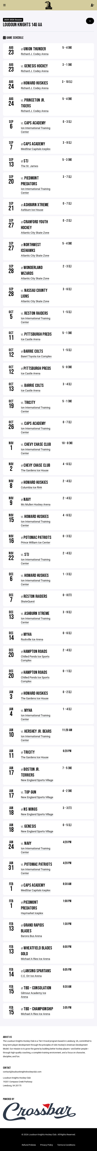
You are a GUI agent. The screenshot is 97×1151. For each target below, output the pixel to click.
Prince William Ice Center (35, 542)
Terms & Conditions (66, 1144)
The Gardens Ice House (34, 470)
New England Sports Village (37, 780)
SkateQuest (28, 601)
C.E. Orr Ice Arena (31, 976)
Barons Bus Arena (31, 936)
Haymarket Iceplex (32, 913)
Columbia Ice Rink (31, 487)
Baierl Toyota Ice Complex (36, 356)
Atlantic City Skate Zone (35, 232)
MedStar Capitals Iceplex (35, 149)
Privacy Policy (46, 1144)
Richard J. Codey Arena (34, 54)
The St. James (29, 166)
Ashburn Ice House (32, 210)
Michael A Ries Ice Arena (35, 959)
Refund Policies (29, 1144)
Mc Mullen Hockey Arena (35, 504)
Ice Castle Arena (30, 339)
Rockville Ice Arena (32, 639)
